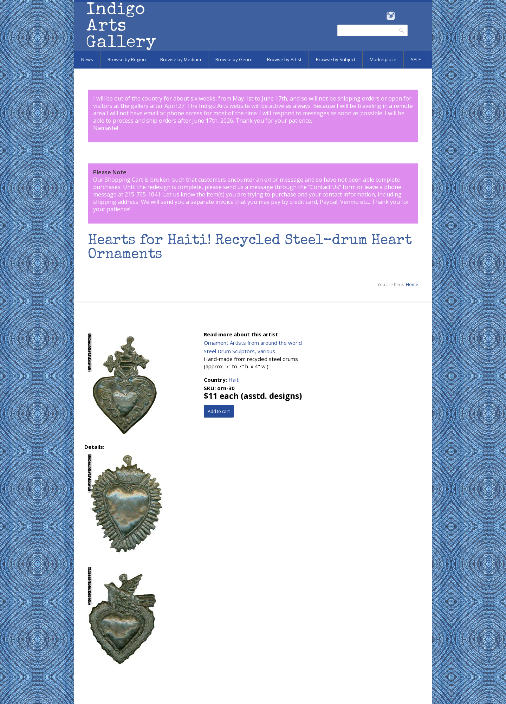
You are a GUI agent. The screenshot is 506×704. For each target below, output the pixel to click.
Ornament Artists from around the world (253, 342)
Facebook (381, 16)
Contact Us (324, 187)
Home (412, 285)
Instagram (390, 16)
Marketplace (383, 59)
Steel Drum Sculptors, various (239, 351)
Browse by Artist (284, 59)
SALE (416, 59)
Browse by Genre (234, 59)
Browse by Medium (180, 59)
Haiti (234, 379)
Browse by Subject (335, 59)
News (87, 59)
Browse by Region (127, 59)
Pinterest (401, 16)
